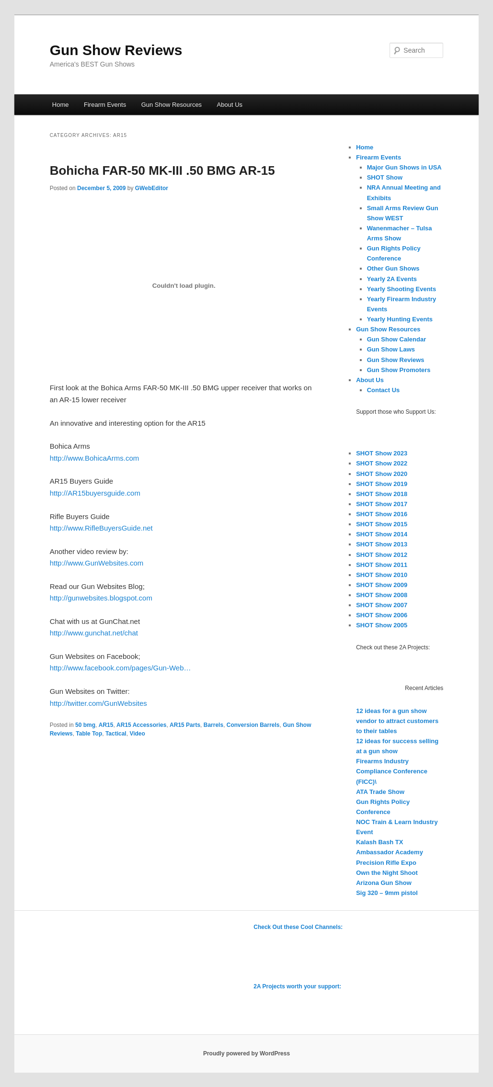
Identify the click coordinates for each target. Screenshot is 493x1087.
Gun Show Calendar (396, 339)
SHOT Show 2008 (381, 595)
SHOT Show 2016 (381, 514)
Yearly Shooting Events (401, 289)
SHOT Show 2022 (381, 463)
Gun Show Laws (391, 349)
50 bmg (85, 725)
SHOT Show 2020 (381, 473)
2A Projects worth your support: (297, 986)
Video (137, 733)
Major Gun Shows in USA (404, 167)
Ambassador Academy (389, 852)
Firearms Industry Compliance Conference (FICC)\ (391, 771)
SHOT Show (384, 177)
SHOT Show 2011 (381, 564)
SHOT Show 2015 (381, 524)
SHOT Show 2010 (381, 574)
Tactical (115, 733)
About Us (229, 104)
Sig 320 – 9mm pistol (387, 892)
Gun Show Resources (171, 104)
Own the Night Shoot (387, 872)
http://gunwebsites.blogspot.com (101, 598)
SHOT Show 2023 (381, 453)
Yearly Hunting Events (400, 319)
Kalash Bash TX (379, 842)
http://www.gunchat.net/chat (94, 633)
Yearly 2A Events (392, 279)
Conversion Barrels (253, 725)
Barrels (213, 725)
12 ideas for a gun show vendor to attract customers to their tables (397, 721)
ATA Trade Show (380, 791)
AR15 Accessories (141, 725)
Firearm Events (105, 104)
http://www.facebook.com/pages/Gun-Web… (120, 668)
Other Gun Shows (393, 268)
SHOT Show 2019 (381, 483)
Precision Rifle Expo (386, 862)
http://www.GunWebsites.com (97, 563)
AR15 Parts (185, 725)
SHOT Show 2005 (381, 625)
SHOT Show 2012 (381, 554)
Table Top (89, 733)
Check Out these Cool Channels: (298, 927)
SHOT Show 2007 (381, 605)
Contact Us (383, 390)
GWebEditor (151, 188)
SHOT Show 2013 (381, 544)
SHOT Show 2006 (381, 615)
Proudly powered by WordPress (246, 1053)
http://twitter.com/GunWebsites (98, 703)
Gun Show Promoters (399, 370)
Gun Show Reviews (116, 50)
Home (60, 104)
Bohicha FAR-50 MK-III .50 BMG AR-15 (162, 170)
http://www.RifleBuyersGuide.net (101, 528)
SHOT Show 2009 (381, 585)
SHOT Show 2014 (381, 534)
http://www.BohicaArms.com (94, 458)
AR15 (106, 725)
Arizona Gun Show (384, 882)
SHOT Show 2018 (381, 494)
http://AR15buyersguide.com (95, 493)
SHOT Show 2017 (381, 504)
